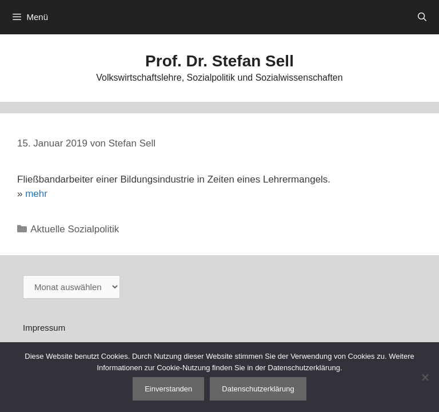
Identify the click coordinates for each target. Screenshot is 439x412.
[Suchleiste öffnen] (422, 17)
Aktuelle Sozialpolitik (74, 229)
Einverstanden (168, 389)
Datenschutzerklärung (258, 389)
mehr (36, 193)
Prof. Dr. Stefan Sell (219, 61)
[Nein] (424, 377)
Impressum (44, 327)
